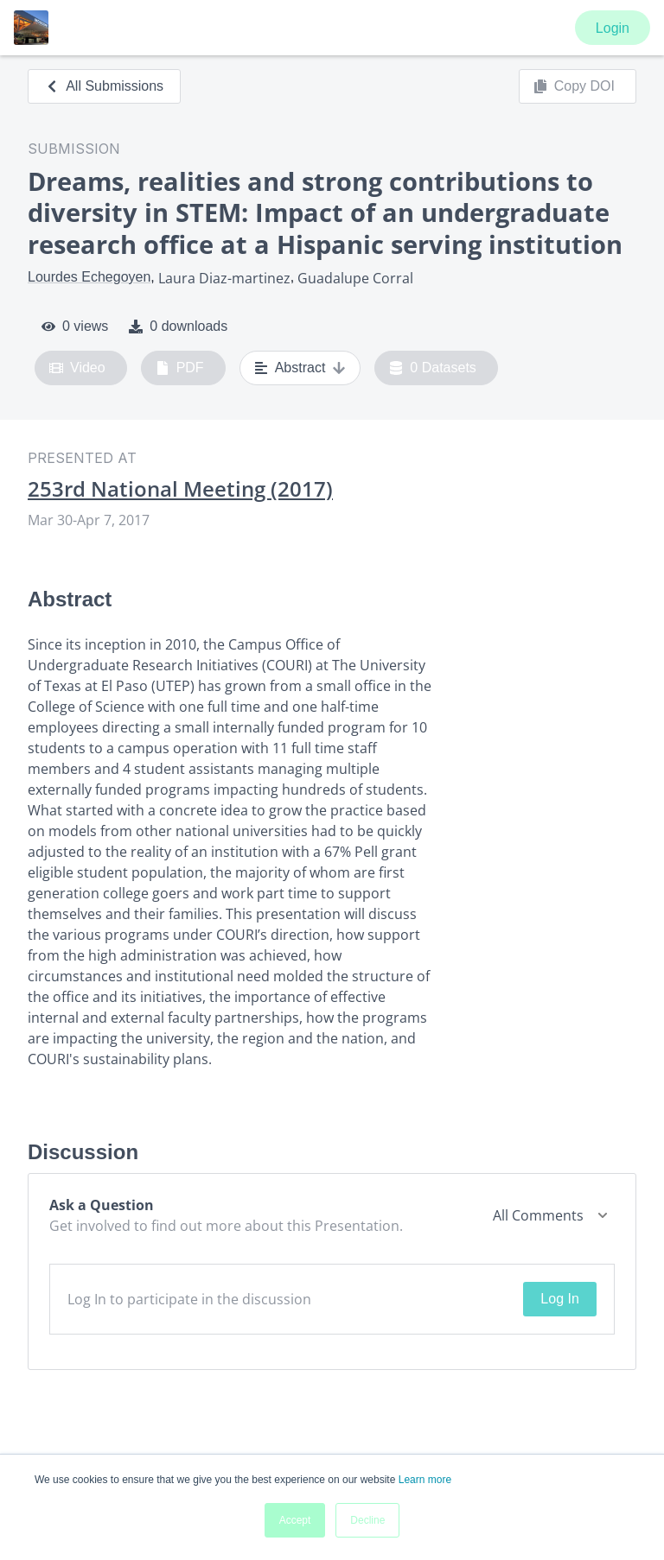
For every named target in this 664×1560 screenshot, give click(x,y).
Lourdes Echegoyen (89, 277)
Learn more (425, 1480)
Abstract (300, 368)
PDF (180, 368)
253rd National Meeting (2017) (180, 489)
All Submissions (104, 86)
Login (612, 28)
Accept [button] (295, 1520)
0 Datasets (432, 368)
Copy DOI (574, 86)
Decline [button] (367, 1520)
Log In (559, 1298)
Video (77, 368)
